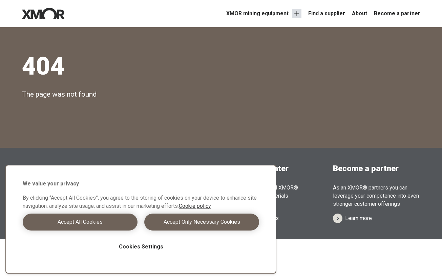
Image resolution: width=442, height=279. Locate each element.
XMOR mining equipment (257, 13)
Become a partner (397, 13)
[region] (140, 219)
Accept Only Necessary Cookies (202, 222)
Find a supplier (326, 13)
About (359, 13)
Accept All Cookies (80, 222)
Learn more (352, 218)
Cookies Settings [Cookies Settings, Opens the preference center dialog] (141, 246)
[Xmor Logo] (43, 13)
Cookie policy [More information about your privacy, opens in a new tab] (195, 206)
